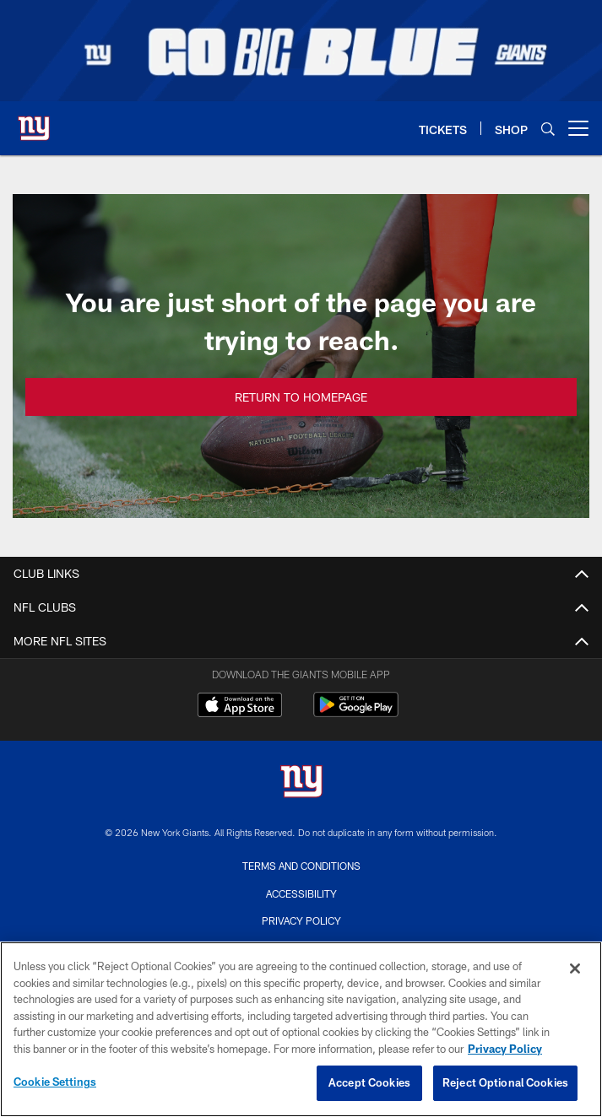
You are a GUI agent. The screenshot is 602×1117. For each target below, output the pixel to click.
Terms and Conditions (301, 865)
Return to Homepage (301, 396)
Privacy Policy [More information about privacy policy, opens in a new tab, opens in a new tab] (505, 1048)
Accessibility (301, 893)
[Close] (575, 968)
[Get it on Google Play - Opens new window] (356, 713)
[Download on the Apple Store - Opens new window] (240, 707)
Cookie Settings (55, 1081)
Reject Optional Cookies (505, 1082)
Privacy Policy (301, 920)
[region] (301, 1029)
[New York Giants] (301, 783)
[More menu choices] (578, 128)
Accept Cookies (369, 1082)
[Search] (548, 128)
